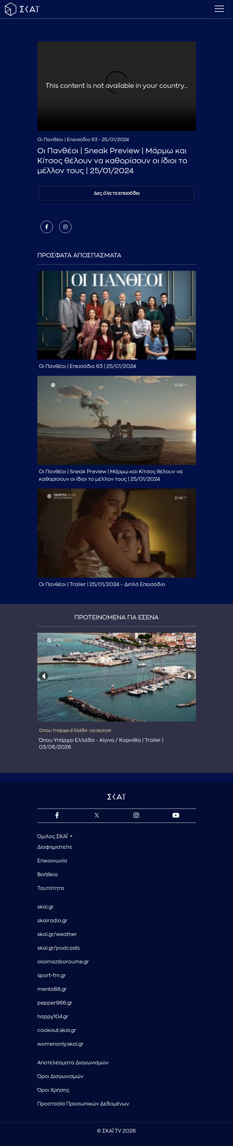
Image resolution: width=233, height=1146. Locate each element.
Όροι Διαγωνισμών (60, 1076)
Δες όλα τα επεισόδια (116, 193)
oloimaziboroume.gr (63, 961)
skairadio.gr (52, 920)
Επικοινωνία (52, 860)
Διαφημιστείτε (54, 847)
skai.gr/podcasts (58, 948)
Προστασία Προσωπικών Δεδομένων (83, 1103)
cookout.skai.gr (56, 1030)
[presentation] (43, 676)
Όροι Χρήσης (53, 1090)
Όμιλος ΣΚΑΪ (53, 836)
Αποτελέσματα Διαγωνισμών (73, 1062)
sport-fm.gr (51, 975)
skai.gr (45, 907)
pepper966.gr (54, 1002)
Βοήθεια (47, 874)
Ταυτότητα (50, 888)
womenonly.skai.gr (60, 1044)
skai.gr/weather (57, 934)
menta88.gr (52, 989)
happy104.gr (52, 1016)
